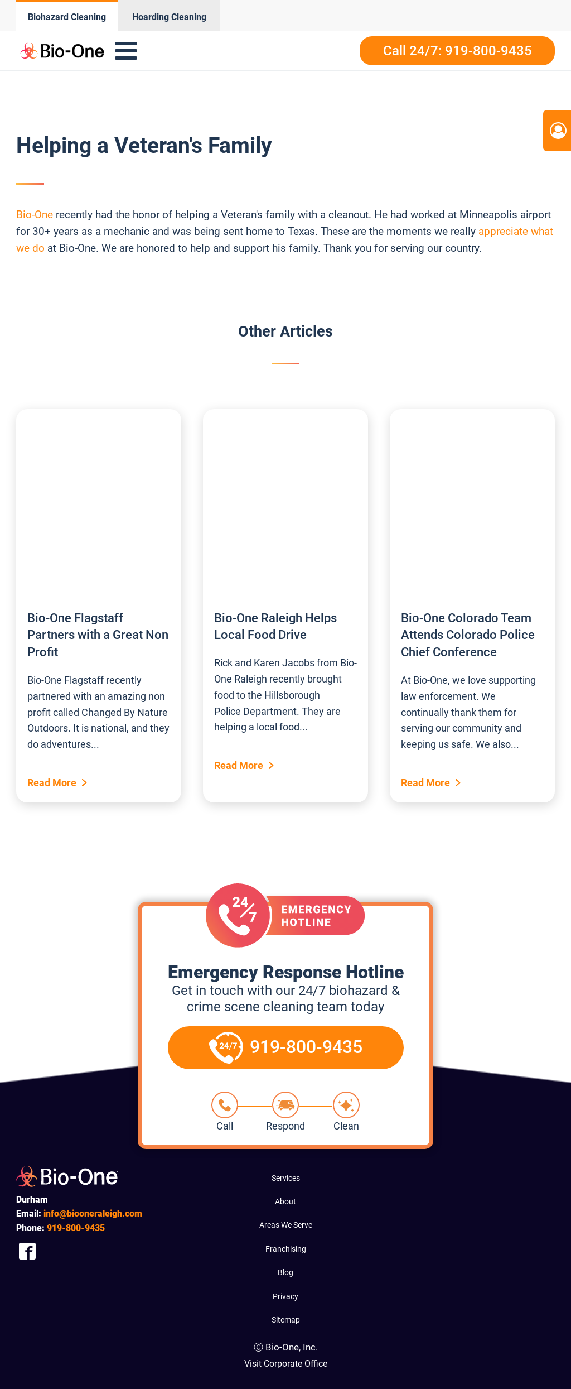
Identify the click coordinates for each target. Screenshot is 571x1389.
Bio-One (34, 214)
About (285, 1201)
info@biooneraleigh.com (92, 1213)
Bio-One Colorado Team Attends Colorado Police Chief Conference (468, 635)
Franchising (285, 1248)
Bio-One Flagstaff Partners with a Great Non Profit (97, 635)
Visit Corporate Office (285, 1363)
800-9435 (76, 1228)
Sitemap (286, 1319)
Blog (285, 1272)
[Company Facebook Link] (27, 1250)
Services (286, 1178)
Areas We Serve (285, 1224)
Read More (51, 783)
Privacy (285, 1296)
